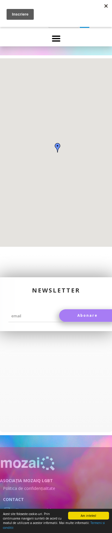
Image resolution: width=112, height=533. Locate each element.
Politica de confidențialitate (29, 488)
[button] (57, 148)
